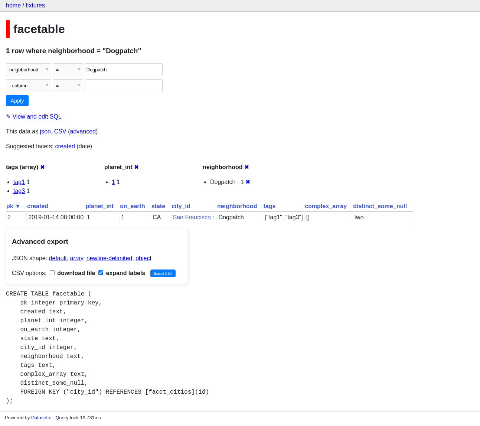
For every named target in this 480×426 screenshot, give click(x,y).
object (143, 258)
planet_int (100, 206)
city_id (181, 206)
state (158, 206)
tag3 (19, 191)
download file (72, 273)
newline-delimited (109, 258)
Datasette (41, 417)
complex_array (326, 206)
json (45, 131)
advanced (83, 131)
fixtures (35, 5)
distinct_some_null (380, 206)
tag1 (19, 182)
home (13, 5)
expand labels (121, 273)
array (76, 258)
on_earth (132, 206)
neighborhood (237, 206)
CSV (60, 131)
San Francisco (192, 217)
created (65, 146)
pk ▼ (13, 206)
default (58, 258)
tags (269, 206)
